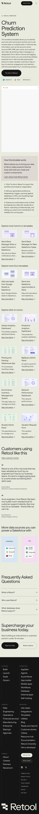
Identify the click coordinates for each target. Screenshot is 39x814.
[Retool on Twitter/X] (26, 767)
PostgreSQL (30, 552)
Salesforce (10, 548)
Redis (9, 556)
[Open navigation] (36, 3)
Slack (29, 556)
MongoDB (10, 552)
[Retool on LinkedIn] (22, 767)
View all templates (8, 16)
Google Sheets (29, 548)
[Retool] (6, 3)
